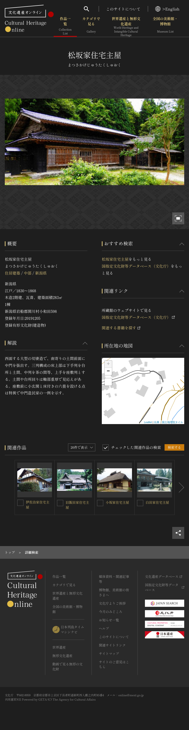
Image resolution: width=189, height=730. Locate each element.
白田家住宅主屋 (157, 502)
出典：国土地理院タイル (168, 422)
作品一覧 (65, 26)
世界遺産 (59, 647)
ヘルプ (104, 628)
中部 (27, 273)
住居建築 (12, 273)
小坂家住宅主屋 (117, 502)
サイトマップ (109, 653)
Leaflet (148, 422)
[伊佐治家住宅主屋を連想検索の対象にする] (20, 503)
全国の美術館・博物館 (165, 26)
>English (167, 9)
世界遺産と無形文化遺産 (126, 26)
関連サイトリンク (112, 645)
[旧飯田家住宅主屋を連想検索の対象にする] (60, 503)
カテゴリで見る (91, 26)
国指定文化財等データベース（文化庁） (136, 266)
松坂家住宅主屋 (115, 259)
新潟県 (41, 273)
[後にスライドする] (179, 487)
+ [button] (108, 364)
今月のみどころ (110, 611)
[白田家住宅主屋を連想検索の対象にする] (140, 503)
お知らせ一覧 (109, 620)
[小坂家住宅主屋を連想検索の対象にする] (100, 503)
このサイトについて (123, 9)
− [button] (108, 371)
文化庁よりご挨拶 (112, 603)
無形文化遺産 (62, 655)
